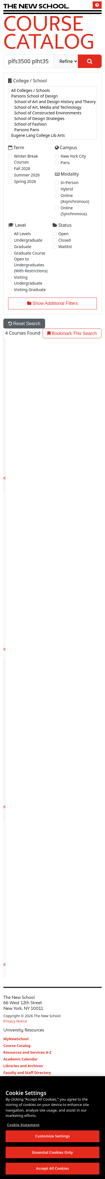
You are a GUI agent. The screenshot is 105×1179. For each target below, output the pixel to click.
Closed (65, 240)
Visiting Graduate (30, 289)
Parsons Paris (52, 130)
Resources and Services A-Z (27, 1052)
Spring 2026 (25, 181)
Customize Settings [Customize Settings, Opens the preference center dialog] (52, 1136)
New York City (73, 156)
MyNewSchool (16, 1038)
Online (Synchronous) (74, 210)
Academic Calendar (20, 1059)
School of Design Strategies (52, 118)
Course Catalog (48, 32)
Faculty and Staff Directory (27, 1072)
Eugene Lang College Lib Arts (52, 135)
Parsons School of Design (52, 96)
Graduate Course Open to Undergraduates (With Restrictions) (30, 261)
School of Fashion (52, 124)
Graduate (22, 246)
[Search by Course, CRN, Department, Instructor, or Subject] (28, 61)
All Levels (22, 233)
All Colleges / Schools (52, 90)
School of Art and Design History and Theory (52, 102)
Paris (65, 162)
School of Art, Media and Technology (52, 107)
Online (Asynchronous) (75, 198)
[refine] (65, 61)
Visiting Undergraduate (28, 280)
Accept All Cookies (52, 1168)
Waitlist (65, 246)
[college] (52, 113)
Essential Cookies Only (52, 1152)
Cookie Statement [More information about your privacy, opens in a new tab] (23, 1125)
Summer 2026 (27, 175)
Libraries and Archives (23, 1065)
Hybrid (67, 189)
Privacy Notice (15, 1021)
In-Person (70, 182)
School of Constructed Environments (52, 113)
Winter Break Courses (26, 159)
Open (64, 233)
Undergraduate (28, 240)
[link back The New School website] (36, 6)
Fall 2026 (22, 168)
